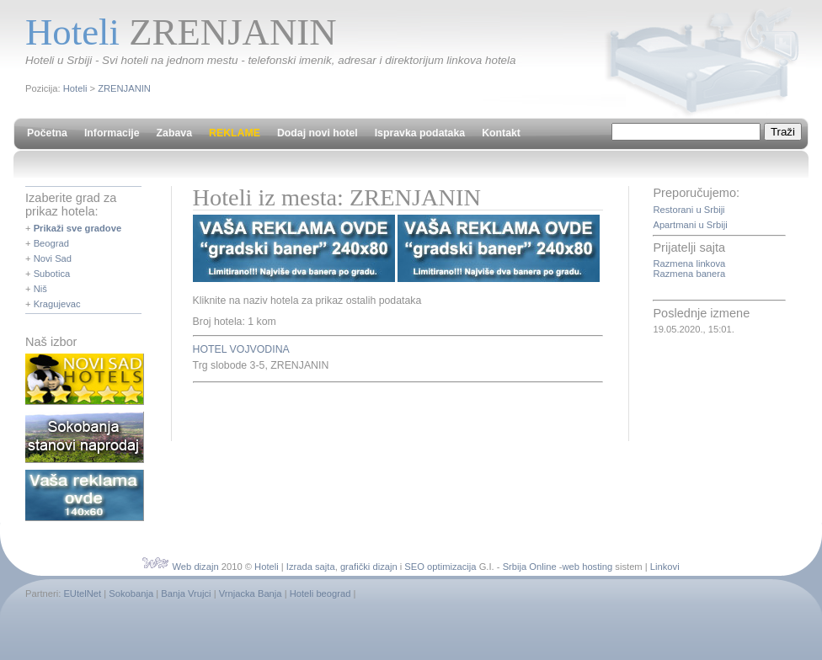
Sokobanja (131, 593)
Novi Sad (53, 258)
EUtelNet (82, 593)
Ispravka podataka (420, 133)
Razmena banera (689, 274)
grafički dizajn (369, 567)
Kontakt (501, 133)
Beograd (51, 243)
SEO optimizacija (440, 567)
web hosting (588, 567)
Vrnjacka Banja (250, 593)
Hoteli (75, 88)
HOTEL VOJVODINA (241, 349)
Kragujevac (57, 304)
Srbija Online (530, 567)
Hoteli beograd (320, 593)
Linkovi (665, 567)
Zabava (174, 133)
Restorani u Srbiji (688, 210)
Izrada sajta (310, 567)
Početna (47, 133)
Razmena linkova (689, 263)
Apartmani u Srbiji (690, 225)
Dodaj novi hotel (317, 133)
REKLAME (234, 133)
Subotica (52, 274)
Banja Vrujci (186, 593)
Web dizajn (195, 567)
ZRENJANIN (124, 88)
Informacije (112, 133)
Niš (40, 289)
